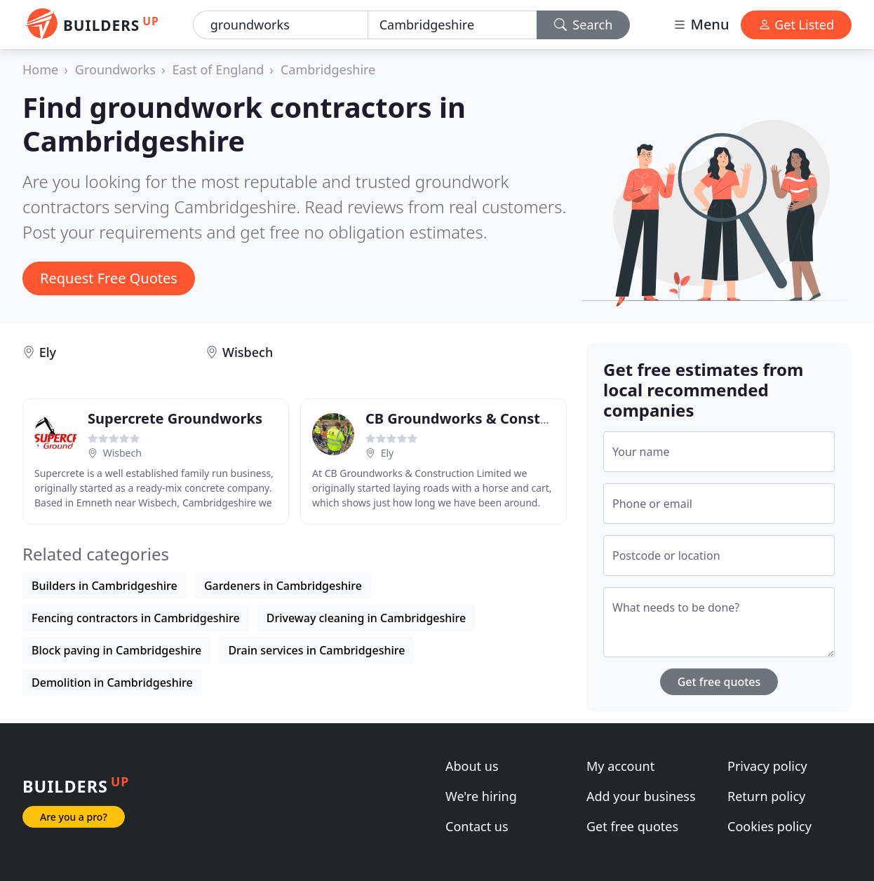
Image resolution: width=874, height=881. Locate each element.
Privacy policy (767, 766)
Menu (701, 24)
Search (583, 24)
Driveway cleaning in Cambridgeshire (366, 618)
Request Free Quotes (108, 278)
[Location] (452, 25)
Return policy (766, 796)
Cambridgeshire (328, 69)
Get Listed (796, 24)
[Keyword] (280, 25)
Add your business (641, 796)
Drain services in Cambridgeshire (316, 650)
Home (40, 69)
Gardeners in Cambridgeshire (283, 585)
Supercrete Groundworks (175, 418)
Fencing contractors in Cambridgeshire (136, 618)
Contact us (477, 826)
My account (620, 766)
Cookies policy (769, 826)
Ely (47, 352)
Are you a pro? (73, 816)
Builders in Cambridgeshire (104, 585)
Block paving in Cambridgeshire (116, 650)
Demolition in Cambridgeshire (112, 682)
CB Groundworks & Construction (478, 418)
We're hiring (481, 796)
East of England (218, 69)
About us (472, 766)
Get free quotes (719, 682)
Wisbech (247, 352)
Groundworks (115, 69)
